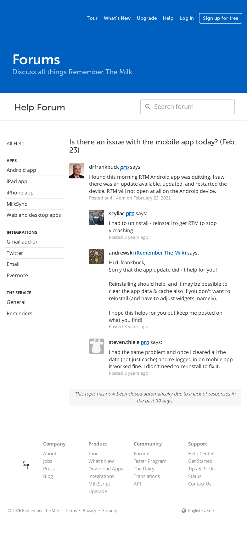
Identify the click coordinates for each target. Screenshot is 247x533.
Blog (48, 476)
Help (168, 18)
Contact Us (199, 483)
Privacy (89, 510)
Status (194, 476)
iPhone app (20, 192)
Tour (92, 18)
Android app (21, 169)
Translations (147, 476)
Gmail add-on (23, 241)
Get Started (200, 461)
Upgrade (147, 18)
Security (109, 510)
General (16, 302)
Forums (142, 453)
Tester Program (150, 461)
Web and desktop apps (34, 214)
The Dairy (144, 468)
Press (49, 468)
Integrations (101, 476)
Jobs (47, 461)
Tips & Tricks (202, 468)
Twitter (15, 253)
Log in (187, 18)
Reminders (19, 313)
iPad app (17, 181)
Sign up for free (220, 18)
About (49, 453)
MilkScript (99, 483)
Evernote (17, 275)
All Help (16, 143)
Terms (71, 510)
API (137, 483)
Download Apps (105, 468)
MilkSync (17, 203)
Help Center (201, 453)
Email (13, 264)
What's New (117, 18)
